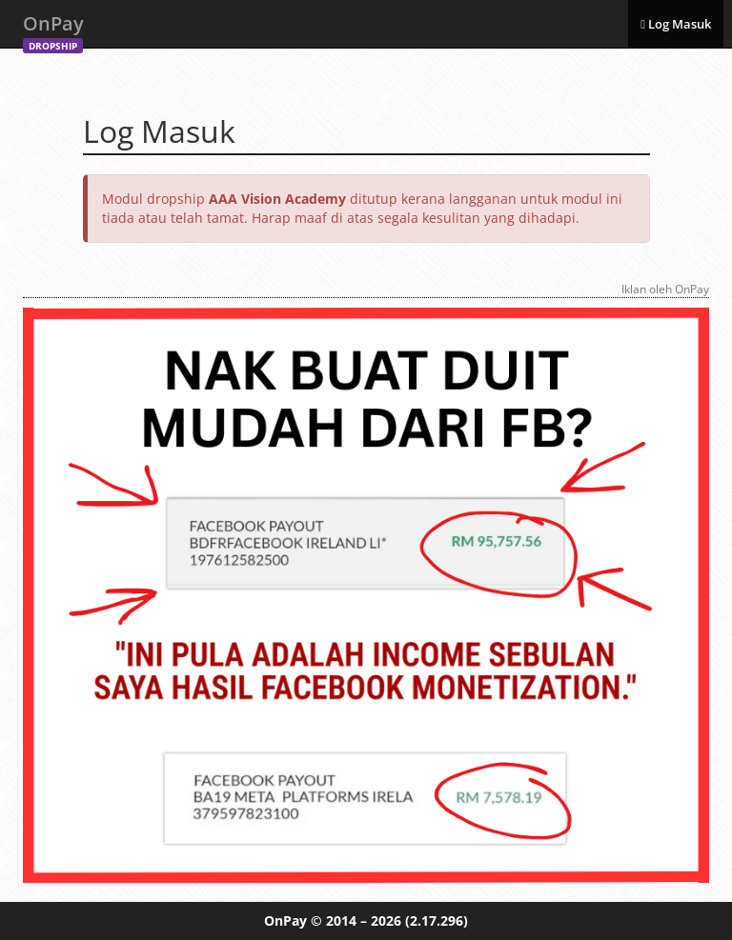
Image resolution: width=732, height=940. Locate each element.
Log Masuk (675, 23)
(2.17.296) (436, 920)
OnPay (53, 29)
